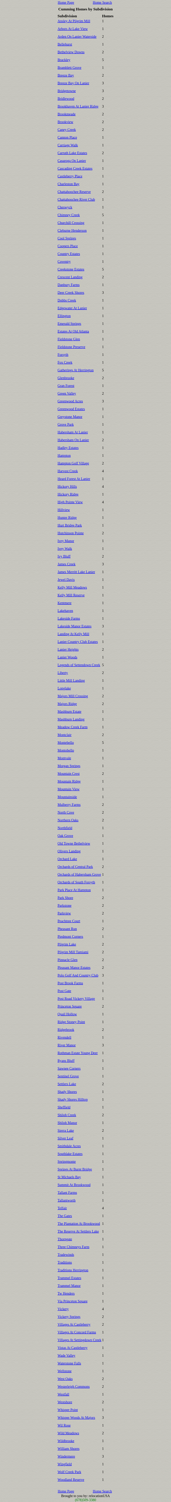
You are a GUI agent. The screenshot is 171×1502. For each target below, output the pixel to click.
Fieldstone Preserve (71, 347)
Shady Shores (67, 1092)
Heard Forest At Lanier (74, 479)
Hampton (64, 455)
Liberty (63, 673)
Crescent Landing (70, 277)
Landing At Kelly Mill (73, 634)
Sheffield (64, 1107)
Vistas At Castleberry (73, 1348)
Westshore (65, 1402)
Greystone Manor (70, 417)
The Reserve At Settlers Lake (78, 1231)
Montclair (65, 735)
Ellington (64, 316)
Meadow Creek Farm (73, 727)
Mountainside (67, 797)
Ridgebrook (66, 1030)
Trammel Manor (69, 1286)
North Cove (66, 812)
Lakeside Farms (69, 618)
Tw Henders (66, 1293)
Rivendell (64, 1037)
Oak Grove (65, 836)
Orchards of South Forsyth (76, 882)
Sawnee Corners (69, 1068)
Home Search (102, 2)
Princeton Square (70, 1006)
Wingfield (65, 1464)
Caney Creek (67, 130)
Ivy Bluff (64, 556)
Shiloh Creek (67, 1115)
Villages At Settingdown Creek (79, 1340)
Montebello (66, 742)
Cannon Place (67, 137)
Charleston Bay (69, 184)
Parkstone (65, 905)
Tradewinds (66, 1255)
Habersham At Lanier (73, 432)
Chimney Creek (69, 215)
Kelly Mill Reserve (71, 595)
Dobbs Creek (67, 300)
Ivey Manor (66, 541)
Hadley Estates (68, 448)
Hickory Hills (67, 486)
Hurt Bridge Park (70, 525)
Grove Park (66, 424)
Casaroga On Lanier (72, 161)
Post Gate (64, 991)
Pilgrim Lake (67, 944)
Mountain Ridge (69, 781)
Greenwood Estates (71, 409)
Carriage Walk (68, 145)
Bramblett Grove (69, 67)
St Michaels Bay (69, 1177)
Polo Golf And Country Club (78, 975)
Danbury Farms (69, 285)
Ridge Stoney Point (71, 1022)
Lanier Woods (67, 657)
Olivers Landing (69, 851)
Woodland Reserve (71, 1480)
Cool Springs (67, 238)
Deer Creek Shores (71, 292)
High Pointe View (70, 502)
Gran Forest (66, 386)
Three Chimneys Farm (73, 1247)
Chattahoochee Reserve (74, 192)
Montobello (66, 750)
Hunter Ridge (67, 517)
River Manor (67, 1045)
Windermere (66, 1456)
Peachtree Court (69, 921)
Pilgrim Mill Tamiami (73, 952)
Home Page (66, 2)
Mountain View (69, 789)
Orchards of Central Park (75, 867)
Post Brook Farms (70, 983)
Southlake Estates (70, 1154)
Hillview (64, 510)
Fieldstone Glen (69, 339)
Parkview (64, 913)
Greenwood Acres (70, 401)
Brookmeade (67, 114)
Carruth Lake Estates (72, 153)
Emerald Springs (69, 324)
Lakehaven (65, 611)
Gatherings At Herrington (76, 370)
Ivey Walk (65, 549)
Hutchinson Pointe (71, 533)
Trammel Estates (69, 1278)
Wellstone (65, 1371)
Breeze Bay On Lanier (73, 83)
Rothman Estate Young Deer (78, 1053)
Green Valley (67, 393)
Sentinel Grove (68, 1076)
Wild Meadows (68, 1433)
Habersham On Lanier (73, 440)
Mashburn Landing (71, 719)
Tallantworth (67, 1200)
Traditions (65, 1262)
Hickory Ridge (68, 494)
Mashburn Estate (69, 711)
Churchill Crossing (71, 223)
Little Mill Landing (71, 680)
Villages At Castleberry (74, 1324)
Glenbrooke (66, 378)
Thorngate (65, 1239)
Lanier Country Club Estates (78, 642)
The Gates (65, 1216)
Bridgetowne (67, 91)
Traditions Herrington (73, 1270)
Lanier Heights (68, 649)
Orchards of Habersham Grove (79, 874)
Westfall (63, 1394)
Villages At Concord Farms (77, 1332)
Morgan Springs (69, 766)
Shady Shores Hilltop (73, 1099)
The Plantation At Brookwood (79, 1224)
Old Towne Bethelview (74, 843)
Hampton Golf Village (73, 463)
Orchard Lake (67, 859)
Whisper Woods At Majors (76, 1417)
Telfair (62, 1208)
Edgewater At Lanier (72, 308)
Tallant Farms (67, 1192)
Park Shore (65, 898)
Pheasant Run (67, 929)
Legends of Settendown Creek (79, 665)
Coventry (64, 261)
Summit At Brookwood (74, 1185)
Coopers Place (68, 246)
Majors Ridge (67, 704)
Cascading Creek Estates (75, 168)
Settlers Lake (67, 1084)
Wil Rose (64, 1425)
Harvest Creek (68, 471)
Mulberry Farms (69, 805)
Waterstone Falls (69, 1363)
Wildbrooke (66, 1441)
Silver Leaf (65, 1138)
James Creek (67, 564)
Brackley (64, 60)
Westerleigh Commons (74, 1386)
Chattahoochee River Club (76, 199)
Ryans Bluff (66, 1061)
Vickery (63, 1309)
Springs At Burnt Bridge (75, 1169)
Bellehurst (65, 44)
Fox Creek (65, 362)
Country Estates (69, 254)
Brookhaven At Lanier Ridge (78, 106)
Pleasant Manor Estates (74, 967)
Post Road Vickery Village (76, 999)
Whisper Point (68, 1410)
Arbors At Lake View (73, 29)
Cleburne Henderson (72, 230)
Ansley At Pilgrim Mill (74, 21)
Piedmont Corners (70, 936)
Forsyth (63, 355)
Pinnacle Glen (68, 960)
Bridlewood (66, 99)
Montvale (64, 758)
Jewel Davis (66, 580)
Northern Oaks (68, 820)
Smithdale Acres (69, 1146)
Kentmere (65, 603)
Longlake (64, 688)
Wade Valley (66, 1355)
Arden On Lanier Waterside (77, 36)
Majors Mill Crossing (73, 696)
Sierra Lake (66, 1130)
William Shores (69, 1449)
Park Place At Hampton (74, 890)
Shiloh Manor (67, 1123)
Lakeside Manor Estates (74, 626)
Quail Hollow (67, 1014)
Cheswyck (65, 207)
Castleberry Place (70, 176)
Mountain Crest (69, 774)
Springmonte (67, 1161)
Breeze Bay (66, 75)
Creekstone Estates (71, 269)
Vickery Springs (69, 1317)
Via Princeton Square (73, 1301)
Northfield (65, 828)
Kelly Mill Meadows (72, 587)
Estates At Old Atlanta (73, 331)
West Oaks (65, 1379)
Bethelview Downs (71, 52)
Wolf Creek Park (69, 1472)
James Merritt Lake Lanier (76, 572)
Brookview (65, 122)
